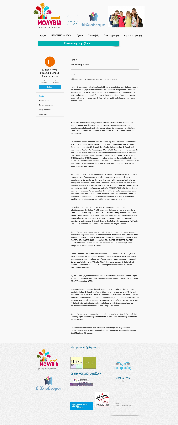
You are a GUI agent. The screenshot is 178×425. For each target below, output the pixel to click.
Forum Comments (46, 105)
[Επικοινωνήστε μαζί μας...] (78, 43)
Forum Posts (44, 101)
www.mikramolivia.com (123, 405)
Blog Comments (45, 110)
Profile (41, 96)
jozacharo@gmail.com (122, 381)
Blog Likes (43, 114)
